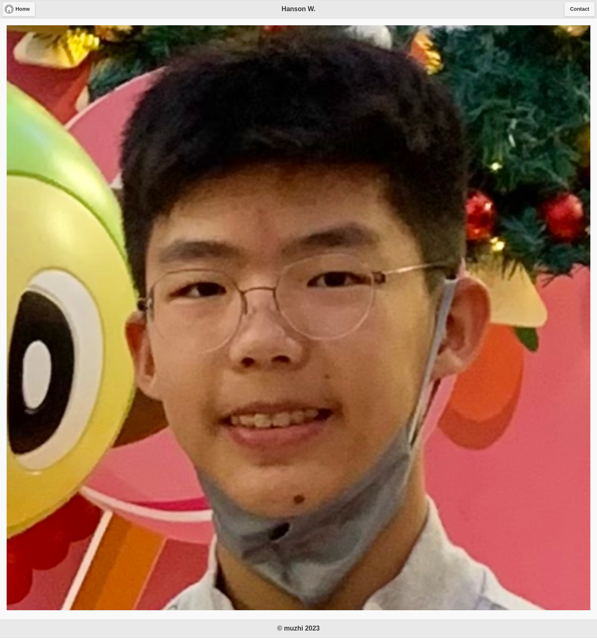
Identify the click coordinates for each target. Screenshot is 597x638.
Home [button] (22, 9)
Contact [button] (580, 9)
